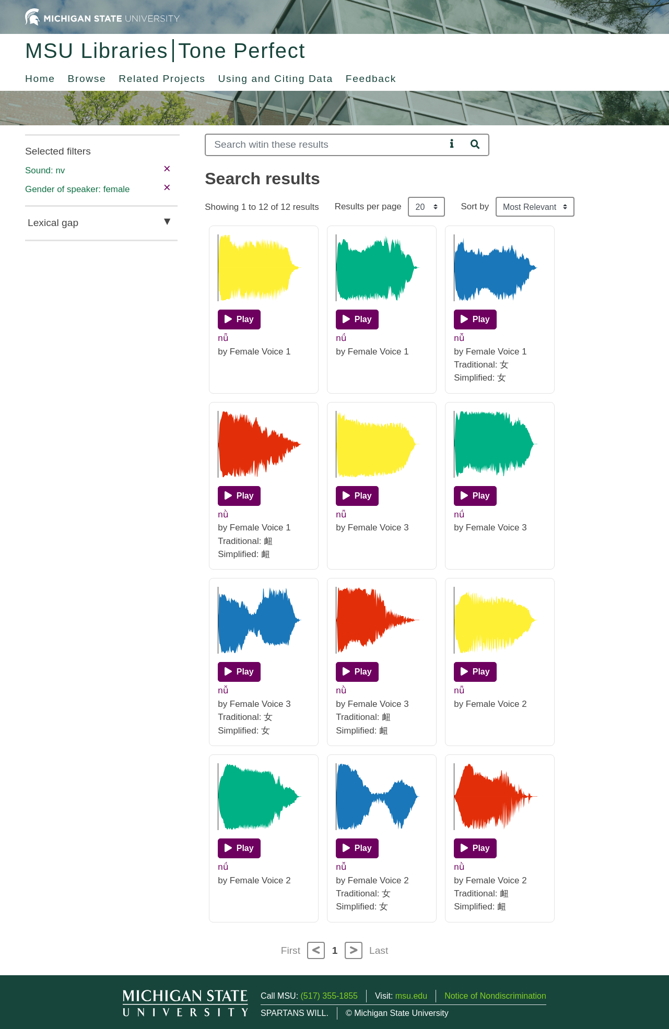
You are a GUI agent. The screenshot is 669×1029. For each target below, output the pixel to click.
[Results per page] (426, 207)
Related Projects (162, 78)
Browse (87, 78)
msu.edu (411, 995)
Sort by (475, 206)
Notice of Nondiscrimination (495, 995)
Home (40, 78)
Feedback (371, 78)
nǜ (223, 514)
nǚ (459, 338)
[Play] (239, 319)
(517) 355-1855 (329, 995)
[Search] (325, 145)
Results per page (368, 206)
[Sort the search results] (535, 207)
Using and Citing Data (275, 78)
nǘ (341, 338)
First (290, 950)
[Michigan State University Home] (102, 16)
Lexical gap (53, 222)
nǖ (223, 338)
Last (378, 950)
